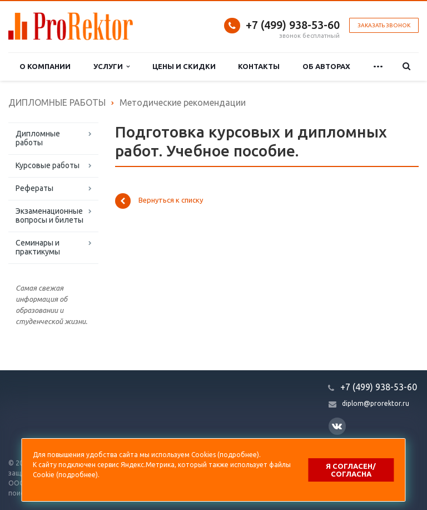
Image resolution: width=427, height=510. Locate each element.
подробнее (238, 454)
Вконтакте (337, 425)
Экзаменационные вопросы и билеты (49, 215)
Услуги (111, 66)
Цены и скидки (184, 66)
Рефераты (34, 188)
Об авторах (326, 66)
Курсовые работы (48, 165)
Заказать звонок (384, 25)
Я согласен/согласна (351, 470)
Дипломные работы (38, 138)
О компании (45, 66)
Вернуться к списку (159, 201)
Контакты (259, 66)
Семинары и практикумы (38, 247)
